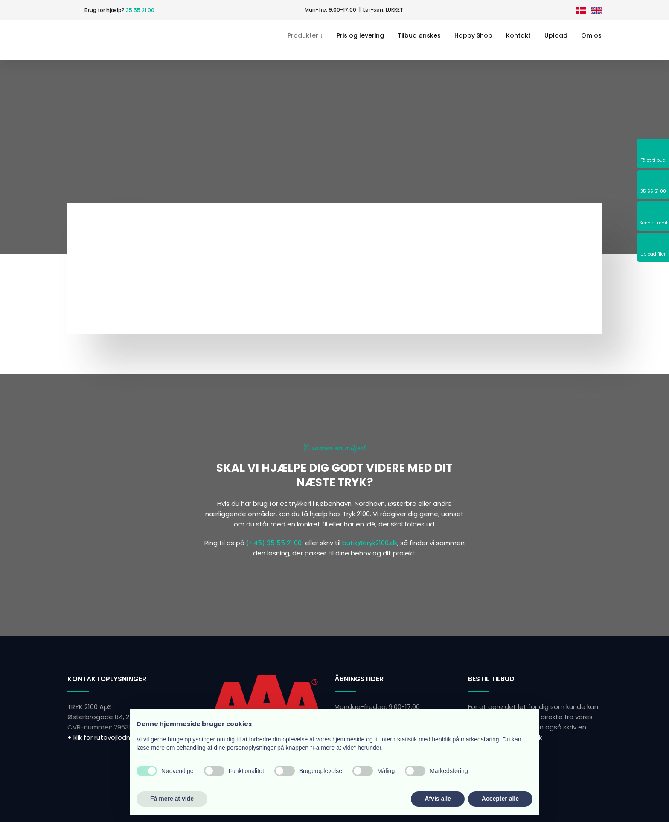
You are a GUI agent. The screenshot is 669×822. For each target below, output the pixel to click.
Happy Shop (473, 35)
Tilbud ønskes (419, 35)
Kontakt (518, 35)
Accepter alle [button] (500, 798)
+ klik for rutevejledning (103, 737)
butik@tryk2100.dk (369, 542)
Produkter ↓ (305, 35)
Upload (555, 35)
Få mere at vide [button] (172, 798)
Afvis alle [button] (438, 798)
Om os (591, 35)
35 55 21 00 (140, 10)
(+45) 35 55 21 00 (274, 542)
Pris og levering (360, 35)
